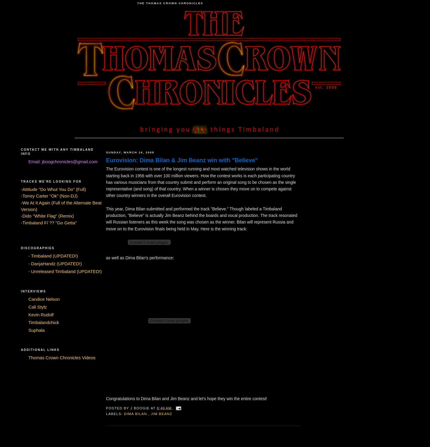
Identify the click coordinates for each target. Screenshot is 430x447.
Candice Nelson (44, 299)
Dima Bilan (136, 414)
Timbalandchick (43, 322)
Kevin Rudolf (40, 314)
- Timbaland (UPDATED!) (53, 256)
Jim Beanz (161, 414)
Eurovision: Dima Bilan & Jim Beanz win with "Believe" (182, 160)
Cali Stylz (37, 307)
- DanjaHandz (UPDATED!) (55, 263)
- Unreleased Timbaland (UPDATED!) (65, 271)
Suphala (36, 330)
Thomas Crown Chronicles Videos (62, 357)
